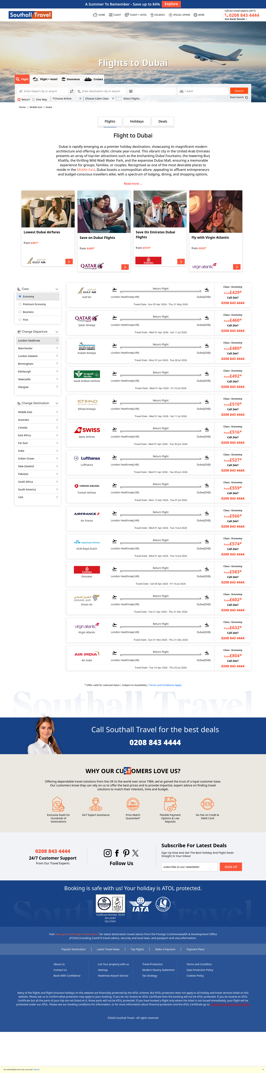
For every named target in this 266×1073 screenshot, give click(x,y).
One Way (39, 99)
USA (20, 497)
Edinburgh (24, 371)
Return (24, 99)
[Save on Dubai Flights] (104, 231)
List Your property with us (113, 964)
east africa (24, 435)
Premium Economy (34, 304)
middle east (25, 412)
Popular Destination (74, 949)
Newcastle (24, 379)
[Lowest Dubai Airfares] (48, 228)
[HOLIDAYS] (158, 15)
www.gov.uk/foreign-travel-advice (77, 934)
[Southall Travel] (30, 14)
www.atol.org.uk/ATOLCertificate (230, 1004)
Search (239, 91)
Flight (22, 79)
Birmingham (25, 363)
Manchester (25, 348)
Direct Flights (129, 98)
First (25, 319)
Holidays (137, 121)
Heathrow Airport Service (113, 975)
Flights (110, 121)
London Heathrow (29, 340)
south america (27, 489)
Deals (162, 121)
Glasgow (23, 387)
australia (23, 419)
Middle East (86, 169)
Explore (171, 3)
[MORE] (199, 15)
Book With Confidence (67, 975)
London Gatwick (28, 356)
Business (28, 312)
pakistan (23, 474)
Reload (36, 1069)
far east (23, 443)
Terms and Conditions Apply (165, 685)
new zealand (26, 466)
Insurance (71, 79)
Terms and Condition (199, 964)
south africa (25, 481)
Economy (28, 296)
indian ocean (26, 458)
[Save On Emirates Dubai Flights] (159, 228)
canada (22, 427)
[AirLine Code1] (67, 98)
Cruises (93, 79)
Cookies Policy (195, 975)
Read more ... (133, 184)
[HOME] (99, 15)
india (21, 450)
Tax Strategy (149, 975)
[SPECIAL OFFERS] (179, 15)
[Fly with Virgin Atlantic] (215, 231)
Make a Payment (165, 949)
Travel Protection (152, 964)
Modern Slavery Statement (158, 970)
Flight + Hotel (45, 79)
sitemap (103, 970)
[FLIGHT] (115, 15)
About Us (59, 964)
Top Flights (137, 949)
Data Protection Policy (200, 970)
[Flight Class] (99, 98)
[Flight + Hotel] (136, 15)
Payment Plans (195, 949)
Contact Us (60, 970)
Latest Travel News (108, 949)
